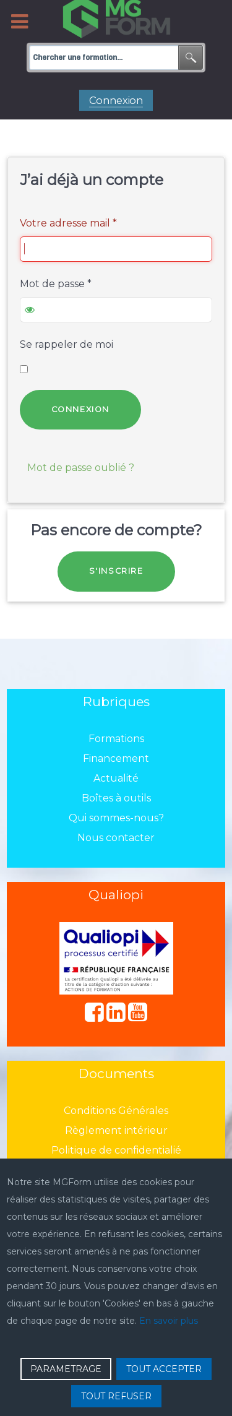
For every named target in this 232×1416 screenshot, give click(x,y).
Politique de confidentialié (116, 1150)
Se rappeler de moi (66, 344)
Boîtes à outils (116, 798)
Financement (116, 758)
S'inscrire (116, 571)
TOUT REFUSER (116, 1396)
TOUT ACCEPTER (164, 1369)
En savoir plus (168, 1320)
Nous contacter (116, 838)
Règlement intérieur (116, 1130)
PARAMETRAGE (65, 1369)
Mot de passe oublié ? (80, 467)
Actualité (116, 778)
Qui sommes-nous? (116, 818)
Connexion (80, 409)
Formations (116, 739)
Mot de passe (56, 284)
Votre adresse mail (68, 223)
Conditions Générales (116, 1110)
